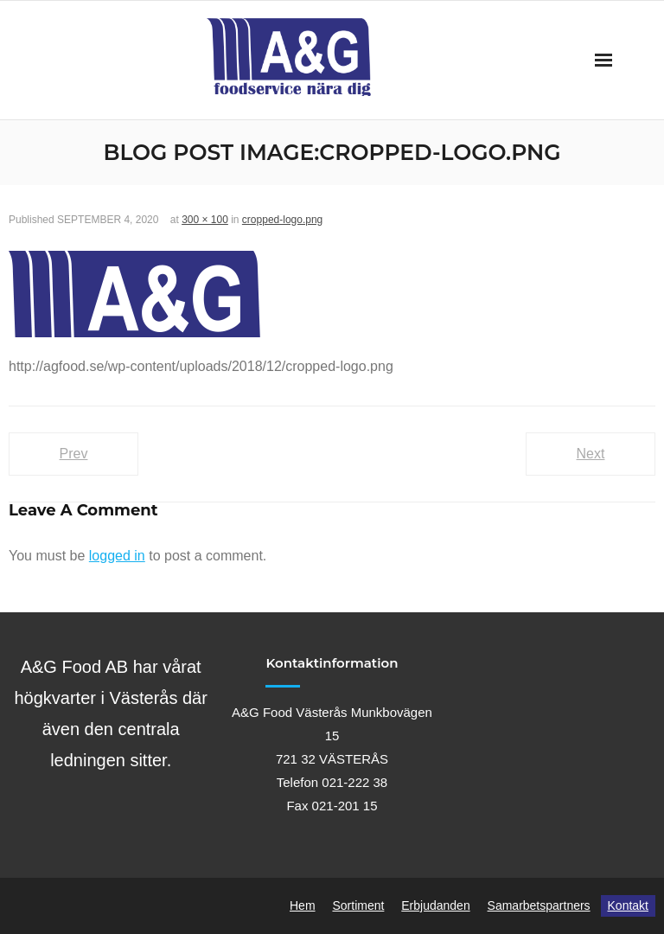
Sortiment (358, 905)
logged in (117, 555)
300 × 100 (205, 220)
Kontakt (628, 905)
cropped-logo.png (282, 220)
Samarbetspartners (539, 905)
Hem (303, 905)
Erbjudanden (435, 905)
